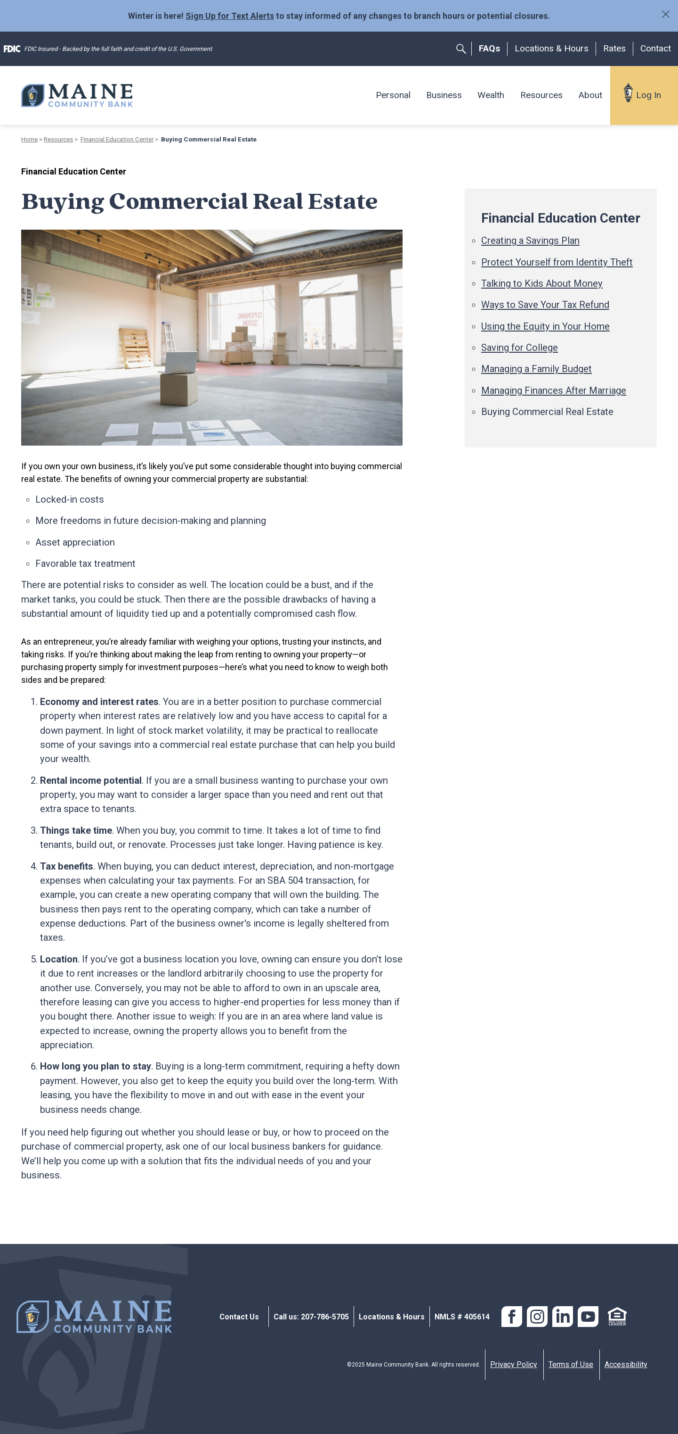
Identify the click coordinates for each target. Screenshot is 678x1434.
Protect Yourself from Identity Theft (557, 262)
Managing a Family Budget (536, 368)
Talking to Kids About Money (542, 283)
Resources (541, 95)
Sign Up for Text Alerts (230, 16)
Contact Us (239, 1316)
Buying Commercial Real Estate (547, 411)
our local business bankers (269, 1146)
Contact (655, 48)
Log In (648, 95)
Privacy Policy (513, 1364)
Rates (614, 48)
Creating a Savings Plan (530, 240)
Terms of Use (571, 1364)
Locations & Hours (552, 48)
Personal (393, 95)
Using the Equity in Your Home (545, 326)
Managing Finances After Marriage (553, 390)
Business (444, 95)
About (590, 95)
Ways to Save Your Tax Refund (545, 304)
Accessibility (626, 1364)
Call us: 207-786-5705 (311, 1316)
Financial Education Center (117, 139)
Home (29, 139)
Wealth (490, 95)
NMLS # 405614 (462, 1316)
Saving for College (519, 347)
